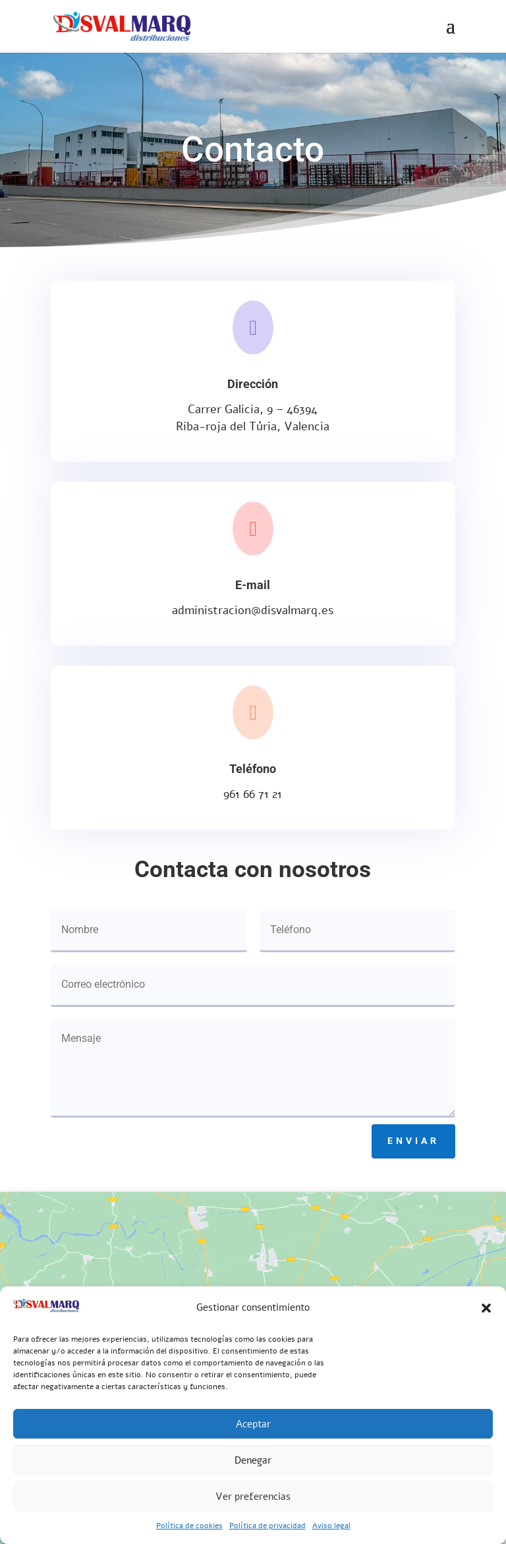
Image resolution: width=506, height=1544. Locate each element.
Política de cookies (189, 1525)
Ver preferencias (253, 1496)
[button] (486, 1308)
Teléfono (252, 769)
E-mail (252, 585)
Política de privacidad (267, 1525)
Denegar (253, 1460)
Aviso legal (331, 1525)
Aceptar (253, 1424)
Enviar (413, 1140)
